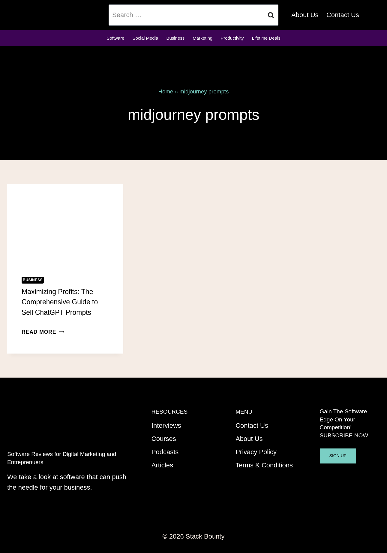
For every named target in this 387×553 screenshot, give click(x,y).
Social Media (145, 38)
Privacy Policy (256, 452)
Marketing (202, 38)
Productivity (232, 38)
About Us (305, 15)
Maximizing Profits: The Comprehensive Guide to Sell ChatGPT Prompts (60, 302)
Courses (164, 438)
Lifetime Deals (266, 38)
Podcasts (165, 452)
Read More (43, 332)
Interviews (166, 425)
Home (165, 91)
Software (115, 38)
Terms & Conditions (264, 465)
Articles (162, 465)
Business (175, 38)
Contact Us (342, 15)
